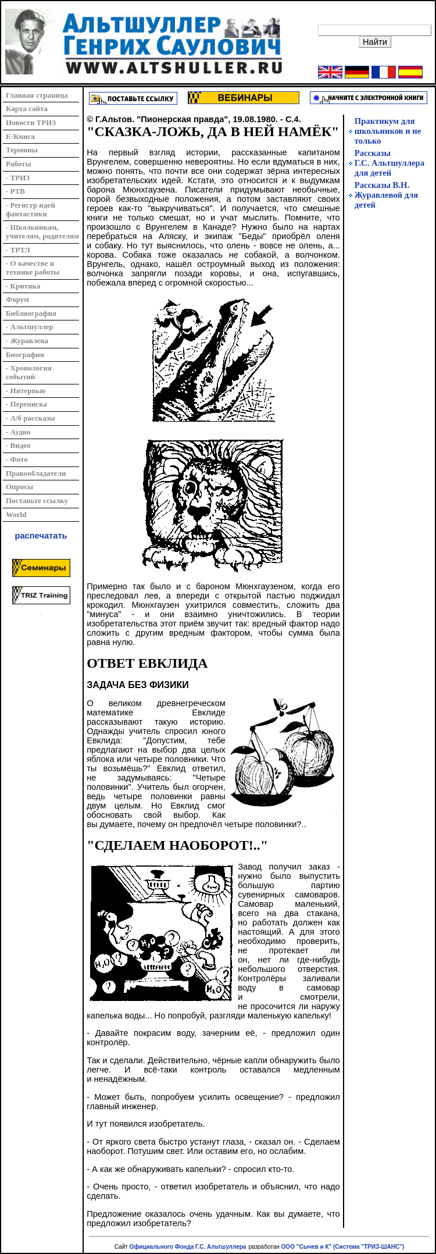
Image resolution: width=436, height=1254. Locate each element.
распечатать (41, 535)
